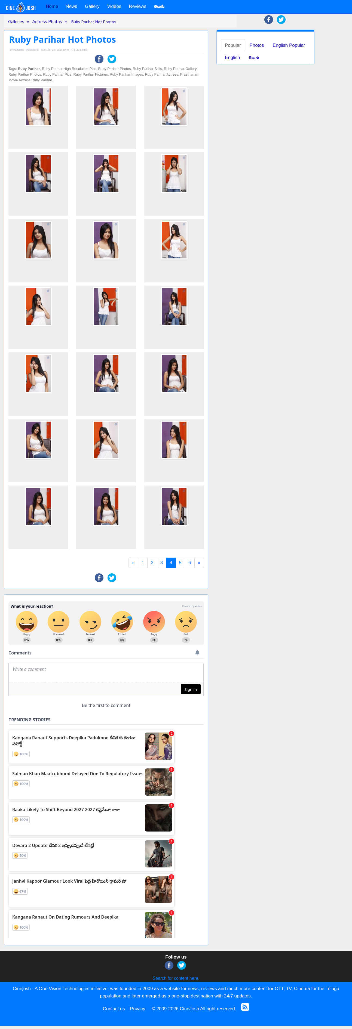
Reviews (137, 6)
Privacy (137, 1008)
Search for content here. (176, 978)
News (71, 6)
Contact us (114, 1008)
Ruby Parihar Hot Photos (93, 22)
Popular (233, 45)
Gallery (92, 6)
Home (52, 6)
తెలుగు (254, 57)
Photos (257, 45)
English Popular (289, 45)
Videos (114, 6)
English (232, 57)
